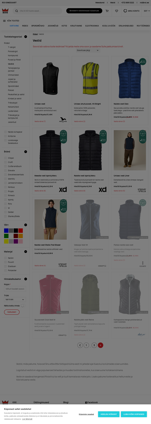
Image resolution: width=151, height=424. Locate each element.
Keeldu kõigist (109, 414)
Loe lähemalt (27, 419)
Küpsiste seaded (86, 414)
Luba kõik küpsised (134, 414)
